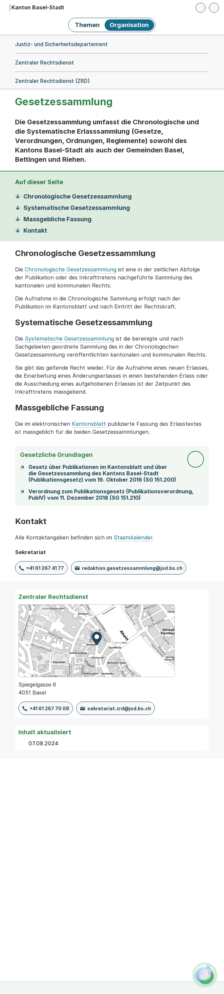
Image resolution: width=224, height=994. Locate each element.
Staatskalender (133, 537)
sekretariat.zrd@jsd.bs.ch (119, 708)
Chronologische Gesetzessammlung (70, 269)
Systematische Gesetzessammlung (69, 338)
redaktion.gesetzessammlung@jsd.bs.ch (132, 568)
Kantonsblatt (89, 423)
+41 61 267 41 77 (45, 568)
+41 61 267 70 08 (49, 708)
